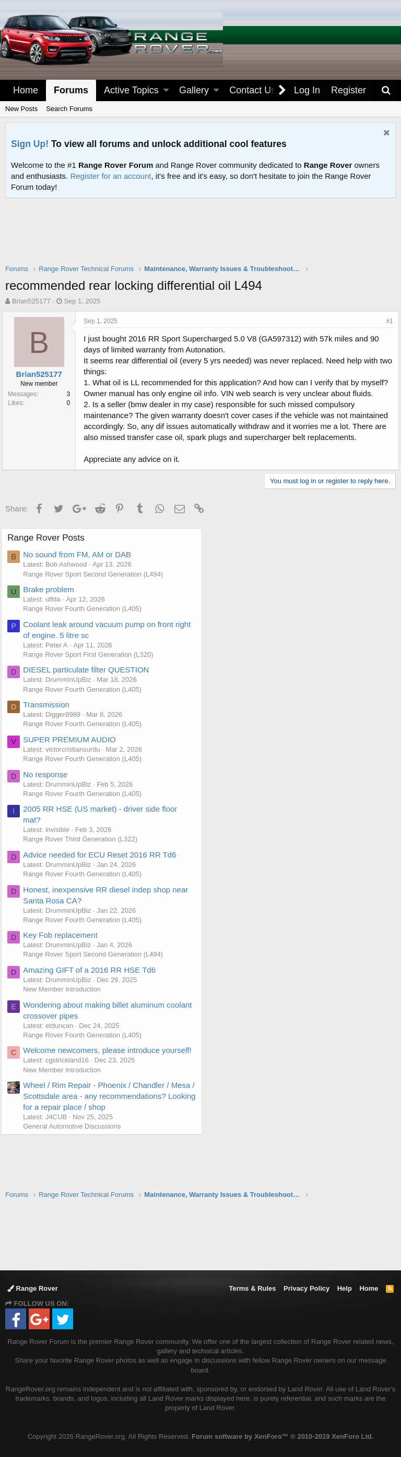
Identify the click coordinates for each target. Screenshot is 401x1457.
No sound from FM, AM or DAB (81, 576)
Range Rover (32, 1288)
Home (25, 90)
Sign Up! (30, 144)
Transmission (50, 726)
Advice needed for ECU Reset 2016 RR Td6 (103, 876)
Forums (71, 90)
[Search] (386, 90)
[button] (166, 90)
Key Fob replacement (64, 956)
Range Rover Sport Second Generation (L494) (97, 596)
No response (49, 796)
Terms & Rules (252, 1288)
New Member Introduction (65, 1011)
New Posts (21, 109)
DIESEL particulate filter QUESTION (89, 691)
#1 (386, 321)
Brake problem (52, 611)
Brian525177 (31, 301)
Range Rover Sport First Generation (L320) (92, 676)
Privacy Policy (306, 1288)
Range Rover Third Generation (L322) (84, 861)
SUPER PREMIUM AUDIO (73, 761)
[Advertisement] (200, 237)
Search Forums (69, 109)
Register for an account (110, 176)
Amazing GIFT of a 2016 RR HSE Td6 (93, 991)
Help (344, 1288)
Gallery (194, 90)
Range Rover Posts (49, 560)
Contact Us (252, 90)
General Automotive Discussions (75, 1170)
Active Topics (131, 90)
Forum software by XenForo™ (282, 1436)
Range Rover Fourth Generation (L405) (86, 630)
